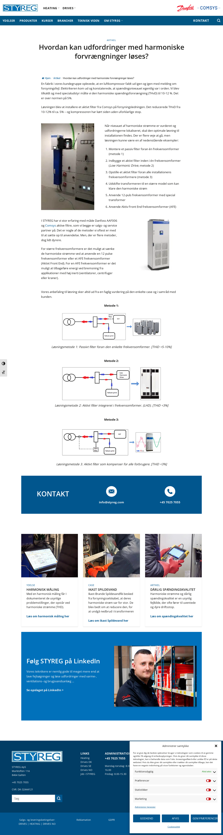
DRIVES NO (49, 823)
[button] (216, 746)
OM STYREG (113, 21)
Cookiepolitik (174, 826)
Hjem (46, 78)
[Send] (59, 798)
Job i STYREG (87, 774)
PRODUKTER (28, 21)
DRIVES (69, 8)
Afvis (175, 818)
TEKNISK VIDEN (88, 21)
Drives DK (86, 762)
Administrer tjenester (145, 806)
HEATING (51, 8)
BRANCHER (65, 21)
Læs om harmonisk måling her (47, 616)
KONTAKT (201, 20)
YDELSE (30, 585)
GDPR (111, 819)
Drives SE (85, 766)
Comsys (51, 225)
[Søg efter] (218, 20)
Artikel (111, 40)
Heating (85, 758)
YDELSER (9, 21)
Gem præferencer (205, 818)
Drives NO (86, 770)
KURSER (47, 21)
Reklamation (83, 819)
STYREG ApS (19, 767)
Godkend (146, 818)
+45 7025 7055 (20, 782)
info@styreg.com (111, 502)
